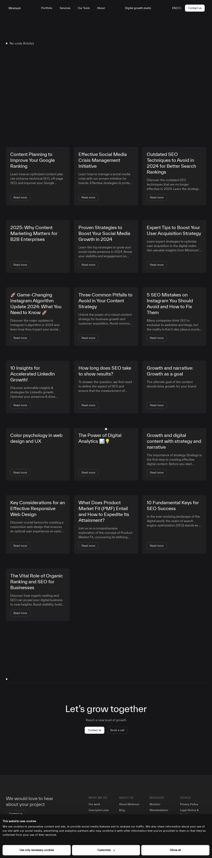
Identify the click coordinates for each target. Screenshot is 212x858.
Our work (94, 804)
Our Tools (84, 8)
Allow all (175, 850)
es (179, 8)
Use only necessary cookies (36, 850)
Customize (106, 850)
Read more (20, 197)
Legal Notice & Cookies (189, 812)
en (174, 8)
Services (65, 8)
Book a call (117, 730)
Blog (122, 810)
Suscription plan (99, 810)
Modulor (155, 804)
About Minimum (129, 804)
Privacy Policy (189, 804)
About (101, 8)
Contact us (195, 8)
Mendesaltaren (159, 810)
